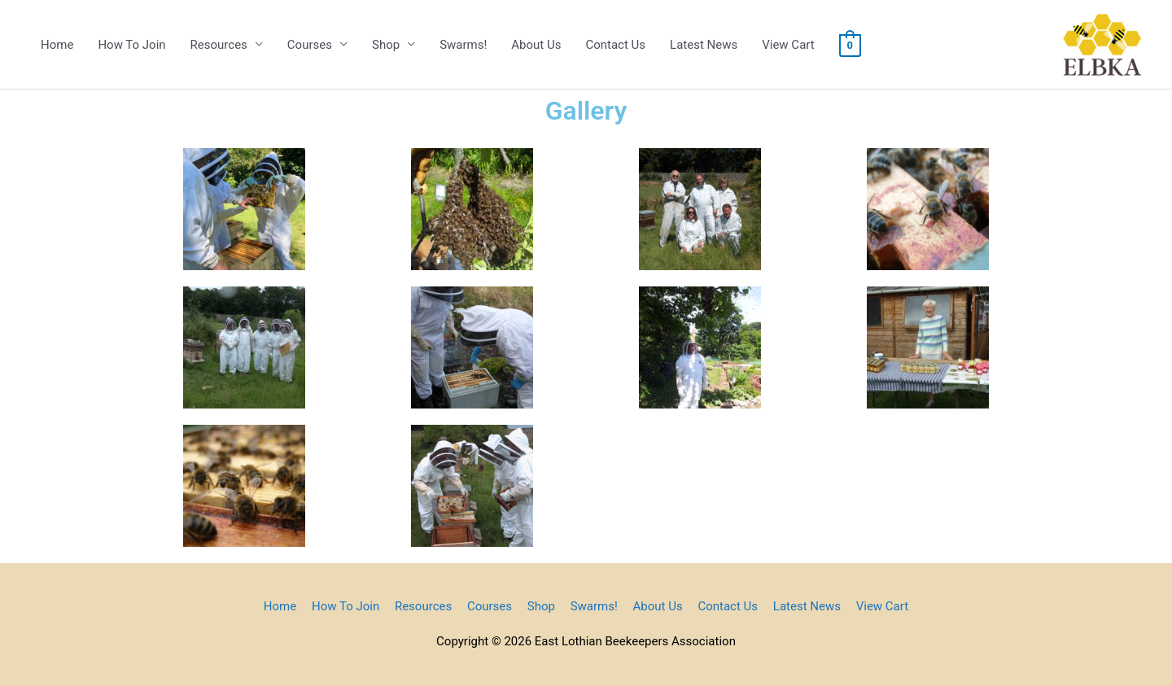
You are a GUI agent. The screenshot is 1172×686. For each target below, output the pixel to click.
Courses (309, 44)
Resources (218, 44)
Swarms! (463, 44)
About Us (536, 44)
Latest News (703, 44)
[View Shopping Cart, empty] (850, 44)
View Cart (788, 44)
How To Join (131, 44)
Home (57, 44)
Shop (386, 44)
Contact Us (615, 44)
